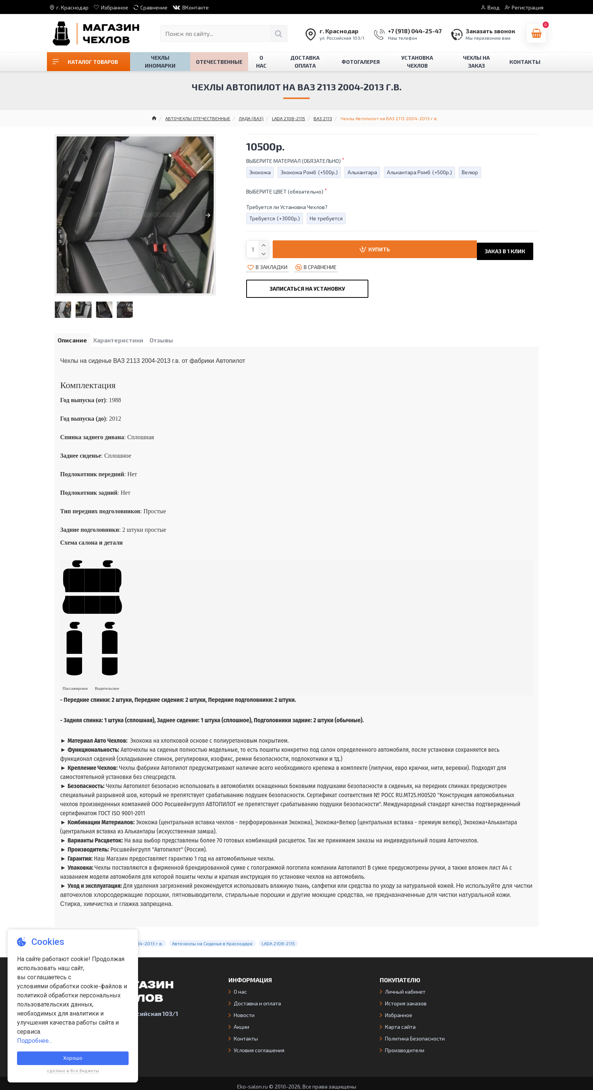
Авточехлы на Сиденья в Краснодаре (212, 937)
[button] (62, 215)
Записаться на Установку (307, 285)
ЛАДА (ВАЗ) (251, 118)
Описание (75, 341)
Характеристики (126, 341)
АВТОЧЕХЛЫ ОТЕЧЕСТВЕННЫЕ (197, 118)
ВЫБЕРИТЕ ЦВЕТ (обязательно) (284, 191)
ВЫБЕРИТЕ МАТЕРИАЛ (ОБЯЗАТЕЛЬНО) (293, 161)
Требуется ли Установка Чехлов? (287, 207)
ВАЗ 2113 (323, 118)
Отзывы (174, 341)
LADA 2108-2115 (288, 118)
